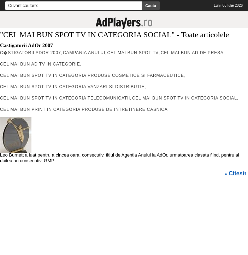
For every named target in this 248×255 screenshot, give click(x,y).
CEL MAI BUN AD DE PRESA (192, 53)
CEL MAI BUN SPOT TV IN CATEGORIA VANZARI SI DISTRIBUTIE (72, 87)
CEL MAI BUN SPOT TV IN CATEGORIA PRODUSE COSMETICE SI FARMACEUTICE (92, 75)
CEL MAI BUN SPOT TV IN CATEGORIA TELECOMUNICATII (65, 98)
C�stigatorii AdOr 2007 (30, 53)
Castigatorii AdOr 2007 (26, 45)
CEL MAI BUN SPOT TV (133, 53)
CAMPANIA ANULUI (84, 53)
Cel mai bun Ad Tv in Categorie (40, 64)
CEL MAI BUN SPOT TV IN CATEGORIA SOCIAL (184, 98)
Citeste (238, 173)
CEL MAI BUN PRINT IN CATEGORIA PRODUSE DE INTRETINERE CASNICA (84, 109)
